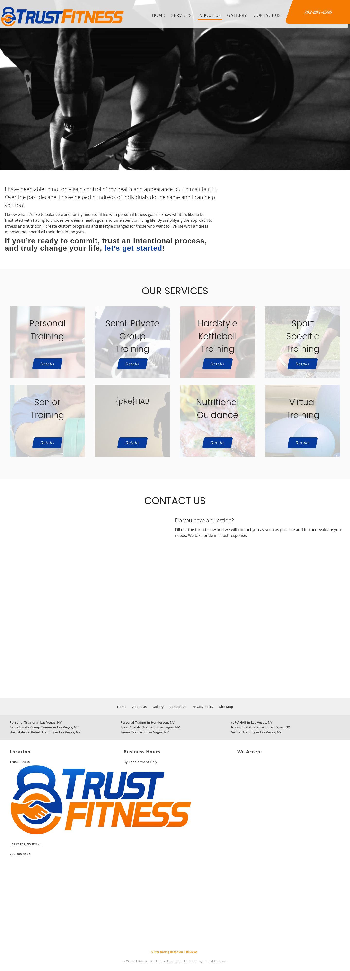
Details (47, 363)
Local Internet (216, 961)
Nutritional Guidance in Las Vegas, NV (260, 727)
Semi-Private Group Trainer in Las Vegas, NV (44, 727)
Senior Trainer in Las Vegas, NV (144, 732)
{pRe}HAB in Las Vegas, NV (251, 722)
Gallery (238, 10)
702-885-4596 (20, 854)
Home (159, 10)
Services (182, 10)
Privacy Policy (202, 707)
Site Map (226, 707)
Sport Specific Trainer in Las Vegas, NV (150, 727)
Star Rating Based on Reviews (174, 952)
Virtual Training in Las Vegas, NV (256, 732)
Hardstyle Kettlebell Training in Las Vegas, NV (45, 732)
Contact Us (268, 10)
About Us (211, 10)
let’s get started (133, 248)
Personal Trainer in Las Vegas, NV (36, 722)
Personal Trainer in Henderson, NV (147, 722)
